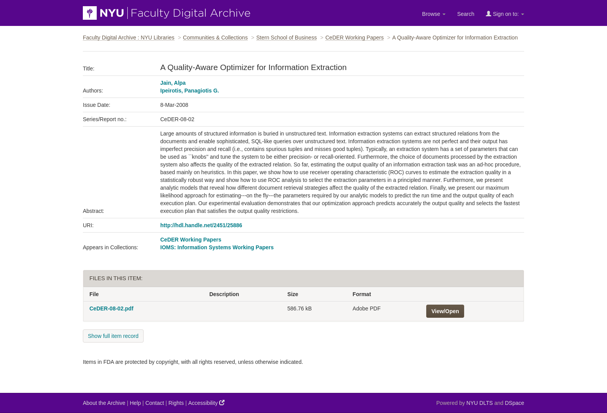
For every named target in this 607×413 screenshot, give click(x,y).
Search (465, 14)
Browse (434, 14)
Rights (176, 403)
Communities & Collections (215, 37)
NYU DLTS (479, 403)
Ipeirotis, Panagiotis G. (189, 90)
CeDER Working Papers (354, 37)
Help (135, 403)
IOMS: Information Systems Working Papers (217, 247)
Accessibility (206, 402)
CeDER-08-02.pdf (111, 308)
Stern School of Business (286, 37)
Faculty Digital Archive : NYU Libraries (129, 37)
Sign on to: (505, 13)
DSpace (514, 403)
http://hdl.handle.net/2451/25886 (201, 225)
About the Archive (104, 403)
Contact (154, 403)
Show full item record (113, 336)
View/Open (445, 311)
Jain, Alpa (173, 83)
